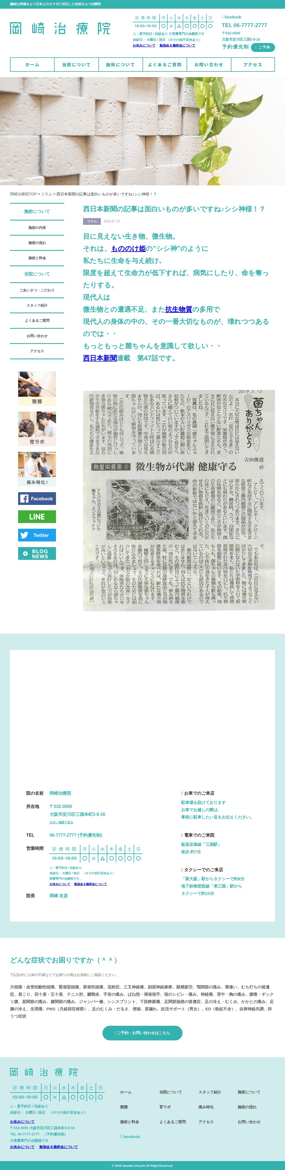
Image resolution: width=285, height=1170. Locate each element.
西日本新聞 (100, 358)
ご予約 (263, 47)
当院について (76, 64)
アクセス (253, 64)
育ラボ (163, 1101)
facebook (231, 17)
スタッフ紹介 (37, 305)
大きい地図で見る (61, 822)
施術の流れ (37, 243)
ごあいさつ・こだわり (37, 290)
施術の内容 (37, 228)
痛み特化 (205, 1101)
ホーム (32, 64)
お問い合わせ (209, 64)
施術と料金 (37, 258)
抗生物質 (178, 309)
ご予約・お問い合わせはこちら (142, 1032)
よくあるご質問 (165, 64)
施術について (120, 64)
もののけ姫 (128, 248)
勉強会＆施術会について (177, 45)
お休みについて (144, 45)
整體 (122, 1101)
